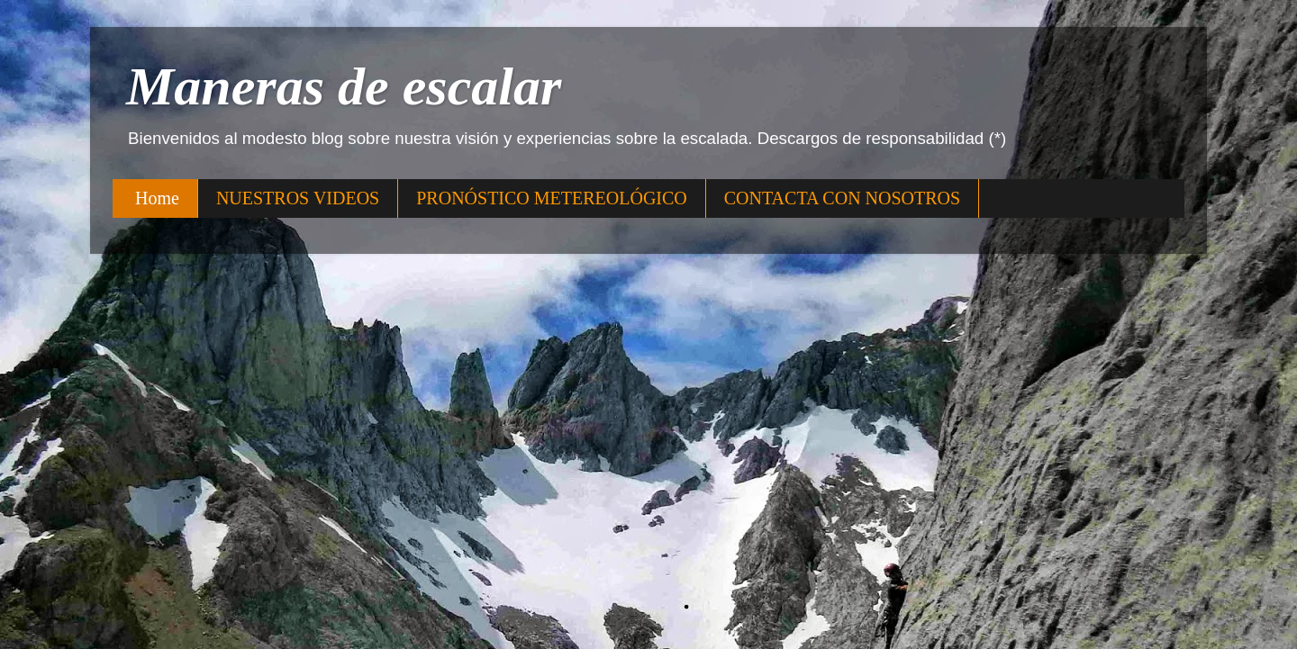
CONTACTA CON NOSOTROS (842, 198)
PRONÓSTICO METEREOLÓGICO (551, 198)
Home (157, 198)
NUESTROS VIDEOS (297, 198)
